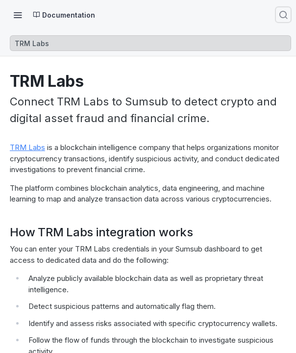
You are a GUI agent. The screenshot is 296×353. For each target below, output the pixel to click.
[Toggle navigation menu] (17, 15)
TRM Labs (27, 147)
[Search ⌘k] (283, 15)
